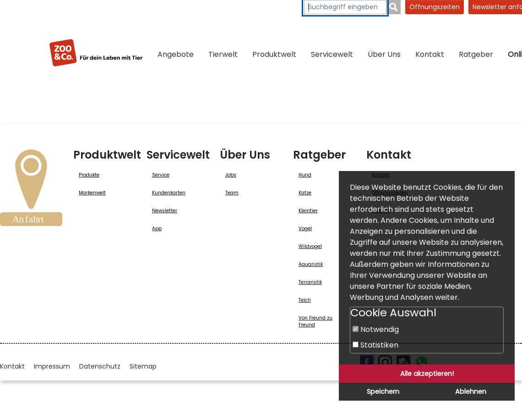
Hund (305, 174)
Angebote (176, 54)
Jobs (230, 174)
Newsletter (164, 210)
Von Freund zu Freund (315, 321)
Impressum (52, 366)
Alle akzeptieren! (427, 373)
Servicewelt (332, 54)
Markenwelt (92, 192)
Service (160, 174)
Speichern (383, 391)
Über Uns (384, 54)
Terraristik (310, 282)
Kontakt (429, 54)
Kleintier (308, 210)
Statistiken (375, 345)
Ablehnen (470, 391)
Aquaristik (311, 264)
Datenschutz (99, 366)
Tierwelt (223, 54)
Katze (305, 192)
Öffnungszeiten (434, 6)
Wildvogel (310, 246)
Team (232, 192)
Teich (305, 300)
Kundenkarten (168, 192)
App (157, 228)
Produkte (89, 174)
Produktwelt (274, 54)
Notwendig (376, 329)
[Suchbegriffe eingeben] (345, 7)
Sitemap (143, 366)
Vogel (305, 228)
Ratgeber (476, 54)
